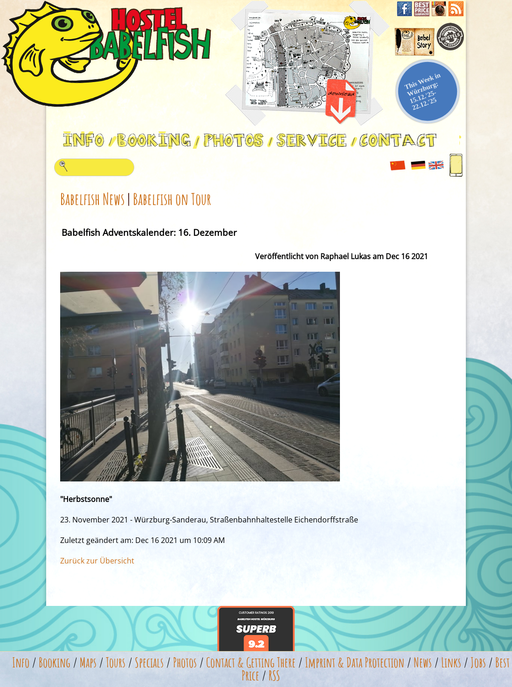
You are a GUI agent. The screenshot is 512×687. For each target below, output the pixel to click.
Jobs (478, 662)
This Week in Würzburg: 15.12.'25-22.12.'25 (423, 91)
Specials (149, 662)
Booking (54, 662)
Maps (88, 662)
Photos (185, 662)
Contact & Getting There (251, 662)
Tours (115, 662)
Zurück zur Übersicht (97, 561)
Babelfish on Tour (172, 199)
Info (20, 662)
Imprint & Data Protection (354, 662)
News (423, 662)
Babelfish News (92, 199)
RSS (274, 675)
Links (451, 662)
